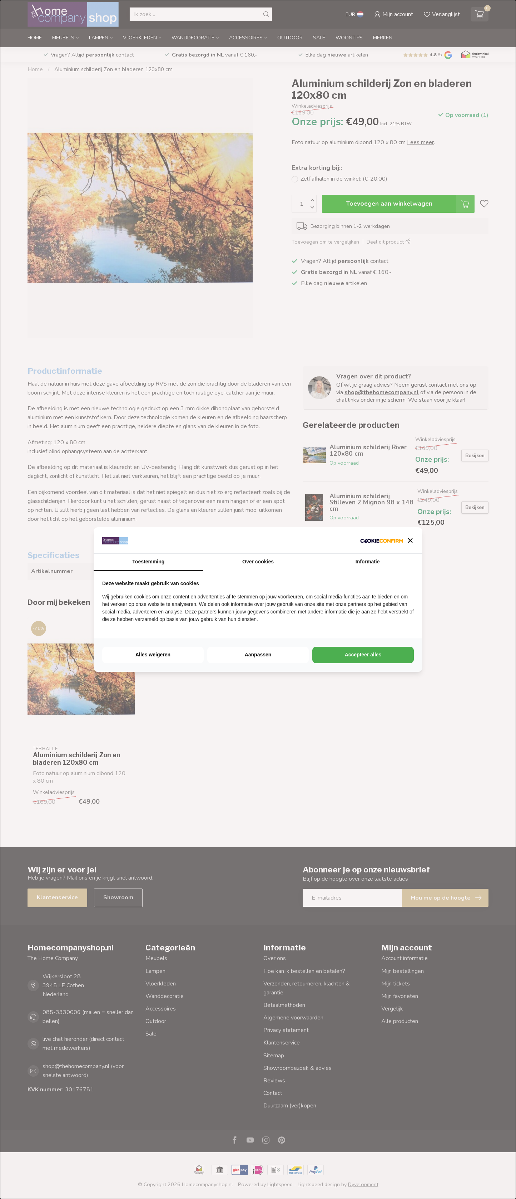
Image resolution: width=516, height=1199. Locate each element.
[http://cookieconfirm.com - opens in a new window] (381, 540)
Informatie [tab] (368, 561)
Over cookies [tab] (258, 561)
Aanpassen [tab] (258, 654)
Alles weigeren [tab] (152, 654)
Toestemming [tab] (148, 561)
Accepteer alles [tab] (363, 654)
